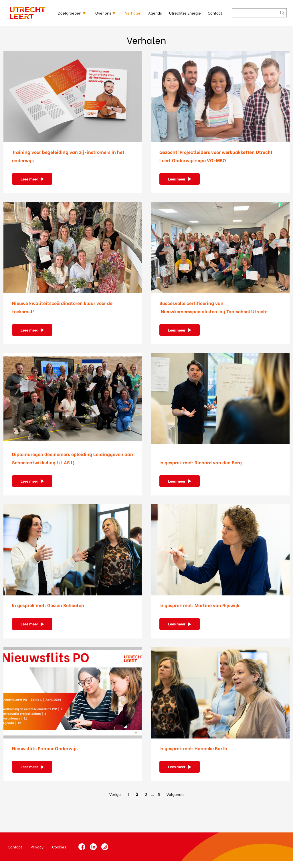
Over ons (103, 12)
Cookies (59, 846)
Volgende (175, 794)
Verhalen (133, 12)
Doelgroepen (69, 12)
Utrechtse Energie (185, 12)
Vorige (115, 794)
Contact (215, 12)
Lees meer (29, 178)
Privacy (37, 846)
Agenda (155, 12)
